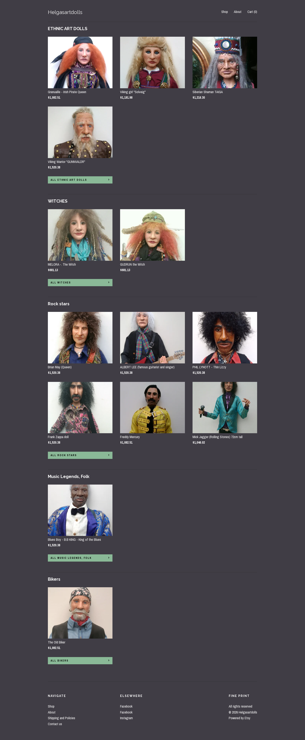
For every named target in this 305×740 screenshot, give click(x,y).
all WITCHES (61, 282)
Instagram (126, 718)
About (237, 11)
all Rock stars (64, 455)
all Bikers (59, 660)
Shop (224, 11)
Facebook (126, 706)
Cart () (252, 11)
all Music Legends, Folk (71, 558)
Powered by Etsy (239, 718)
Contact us (55, 724)
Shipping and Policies (61, 718)
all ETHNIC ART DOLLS (69, 180)
